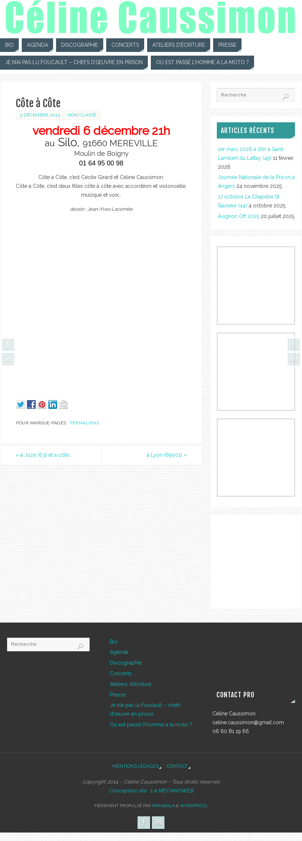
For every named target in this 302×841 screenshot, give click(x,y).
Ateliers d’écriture (130, 684)
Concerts (121, 673)
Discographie (126, 663)
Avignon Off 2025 (238, 216)
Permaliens (84, 422)
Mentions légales (135, 766)
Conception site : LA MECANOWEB (151, 790)
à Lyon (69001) (167, 455)
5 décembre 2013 (40, 115)
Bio (114, 642)
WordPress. (194, 805)
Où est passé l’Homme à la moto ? (151, 725)
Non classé (82, 115)
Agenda (119, 652)
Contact (177, 766)
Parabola (163, 805)
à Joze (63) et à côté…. (44, 455)
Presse (118, 695)
